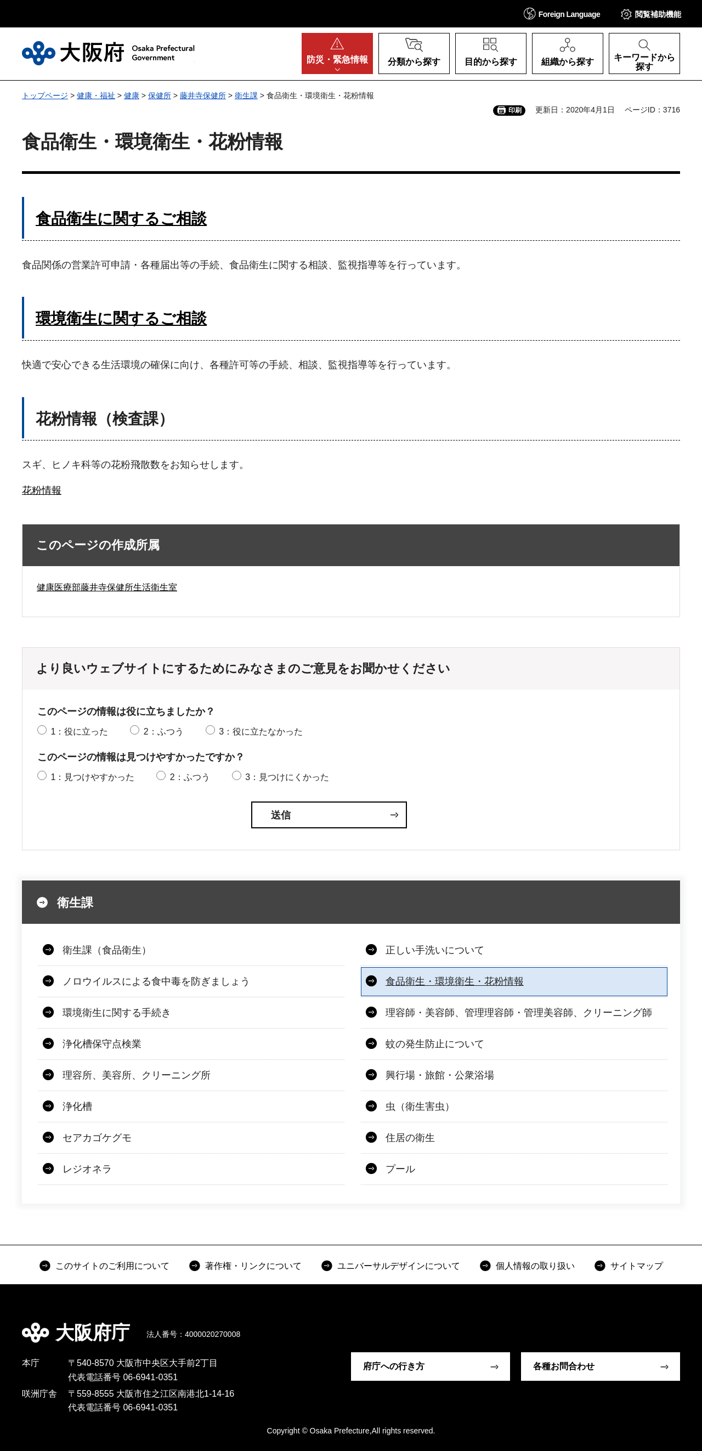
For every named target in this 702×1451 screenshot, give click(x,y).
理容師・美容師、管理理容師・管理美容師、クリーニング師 (519, 1012)
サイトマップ (636, 1266)
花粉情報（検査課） (105, 418)
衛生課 (246, 95)
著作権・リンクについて (253, 1266)
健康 (131, 95)
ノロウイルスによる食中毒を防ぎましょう (156, 981)
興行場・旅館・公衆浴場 (440, 1075)
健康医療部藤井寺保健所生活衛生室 (107, 587)
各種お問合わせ (564, 1366)
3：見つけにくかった (287, 777)
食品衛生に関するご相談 (121, 218)
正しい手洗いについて (435, 950)
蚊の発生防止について (435, 1043)
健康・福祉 (96, 95)
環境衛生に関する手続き (117, 1012)
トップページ (45, 95)
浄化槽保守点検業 (102, 1043)
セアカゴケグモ (97, 1137)
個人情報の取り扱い (535, 1266)
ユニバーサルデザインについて (398, 1266)
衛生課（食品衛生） (107, 950)
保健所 (159, 95)
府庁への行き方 (393, 1366)
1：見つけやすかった (92, 777)
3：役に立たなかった (261, 731)
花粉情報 (41, 490)
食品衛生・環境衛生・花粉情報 (455, 981)
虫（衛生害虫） (420, 1106)
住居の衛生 (410, 1137)
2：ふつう (164, 731)
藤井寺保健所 (203, 95)
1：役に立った (79, 731)
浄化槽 (77, 1106)
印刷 (515, 110)
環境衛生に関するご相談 (121, 318)
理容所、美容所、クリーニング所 (137, 1075)
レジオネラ (87, 1169)
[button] (562, 13)
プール (400, 1169)
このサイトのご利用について (112, 1266)
